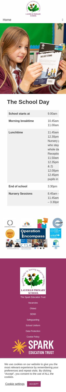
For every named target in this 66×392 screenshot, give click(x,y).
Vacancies (33, 303)
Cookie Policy (33, 337)
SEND (33, 314)
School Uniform (33, 325)
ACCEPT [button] (34, 384)
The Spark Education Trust (32, 297)
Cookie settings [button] (14, 383)
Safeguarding (33, 320)
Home (7, 20)
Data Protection (33, 331)
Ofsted (33, 308)
